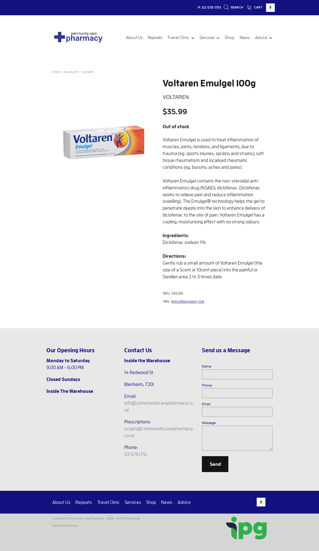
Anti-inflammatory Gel (187, 301)
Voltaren (87, 72)
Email (206, 404)
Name (206, 366)
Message (209, 422)
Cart (255, 7)
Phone (207, 385)
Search (234, 7)
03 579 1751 (135, 454)
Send (215, 464)
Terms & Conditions (65, 525)
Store (56, 72)
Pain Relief (71, 72)
